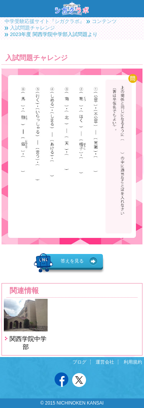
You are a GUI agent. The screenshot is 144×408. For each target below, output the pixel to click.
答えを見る (72, 260)
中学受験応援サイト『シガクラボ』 (44, 21)
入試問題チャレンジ (32, 28)
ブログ (79, 362)
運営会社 (105, 362)
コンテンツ (104, 21)
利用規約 (133, 362)
